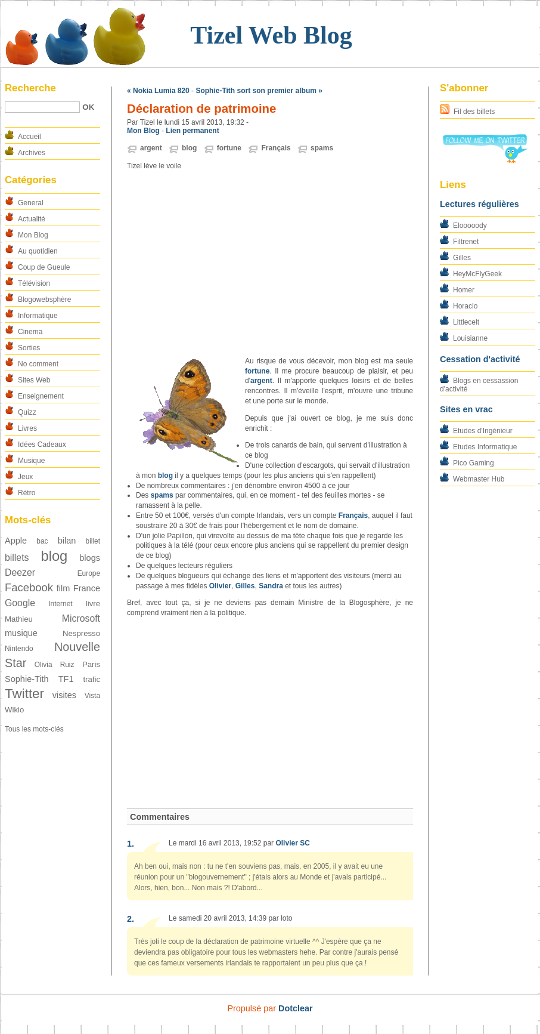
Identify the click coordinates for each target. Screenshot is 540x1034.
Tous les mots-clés (34, 729)
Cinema (30, 332)
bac (42, 541)
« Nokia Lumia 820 (158, 91)
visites (64, 695)
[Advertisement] (270, 263)
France (86, 588)
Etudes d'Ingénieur (483, 431)
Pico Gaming (473, 463)
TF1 (66, 679)
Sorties (29, 348)
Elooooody (470, 225)
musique (21, 633)
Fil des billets (474, 111)
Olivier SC (292, 843)
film (63, 588)
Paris (91, 664)
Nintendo (19, 648)
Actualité (31, 219)
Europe (88, 573)
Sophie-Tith (27, 679)
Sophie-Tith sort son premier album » (258, 91)
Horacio (465, 306)
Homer (463, 290)
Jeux (25, 477)
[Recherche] (42, 107)
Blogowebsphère (44, 299)
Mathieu (19, 619)
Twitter (24, 693)
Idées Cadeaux (42, 444)
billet (93, 541)
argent (151, 148)
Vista (92, 696)
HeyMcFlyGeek (477, 274)
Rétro (26, 493)
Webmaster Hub (478, 479)
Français (275, 148)
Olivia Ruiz (55, 664)
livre (93, 603)
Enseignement (41, 396)
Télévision (34, 283)
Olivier (220, 586)
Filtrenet (466, 241)
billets (17, 558)
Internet (60, 604)
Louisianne (470, 338)
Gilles (462, 258)
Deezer (20, 572)
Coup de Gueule (44, 267)
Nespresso (81, 633)
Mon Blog (33, 235)
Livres (27, 428)
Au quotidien (38, 251)
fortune (229, 148)
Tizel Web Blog (271, 35)
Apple (16, 540)
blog (54, 556)
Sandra (271, 586)
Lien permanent (192, 130)
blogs (89, 558)
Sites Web (34, 380)
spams (322, 148)
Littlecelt (466, 322)
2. (130, 919)
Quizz (27, 412)
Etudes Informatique (485, 447)
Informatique (38, 315)
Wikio (14, 709)
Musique (31, 460)
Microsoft (81, 618)
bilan (67, 540)
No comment (38, 364)
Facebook (29, 587)
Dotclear (295, 1008)
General (31, 203)
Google (20, 603)
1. (130, 843)
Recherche (30, 88)
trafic (91, 679)
